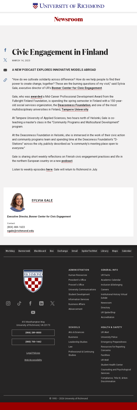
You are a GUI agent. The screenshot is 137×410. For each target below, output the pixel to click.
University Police (109, 335)
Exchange (63, 250)
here (49, 170)
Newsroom (68, 19)
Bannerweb (24, 250)
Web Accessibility (33, 358)
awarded (36, 97)
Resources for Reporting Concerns (113, 347)
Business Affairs (76, 302)
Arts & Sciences (76, 330)
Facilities (105, 353)
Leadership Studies (77, 340)
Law (70, 345)
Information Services (78, 297)
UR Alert (105, 330)
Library (105, 250)
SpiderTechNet (90, 250)
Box (52, 250)
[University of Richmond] (68, 6)
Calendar (126, 250)
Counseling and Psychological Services (116, 370)
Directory (105, 306)
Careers (105, 288)
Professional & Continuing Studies (81, 352)
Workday (10, 250)
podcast (67, 161)
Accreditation (107, 315)
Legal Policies (33, 351)
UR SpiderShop (108, 311)
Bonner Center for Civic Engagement (77, 89)
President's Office (77, 278)
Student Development (79, 293)
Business (73, 335)
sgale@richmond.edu (20, 231)
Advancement (75, 307)
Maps (115, 250)
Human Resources (77, 273)
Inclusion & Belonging (111, 283)
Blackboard (39, 250)
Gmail (75, 250)
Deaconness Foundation (74, 106)
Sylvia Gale (42, 201)
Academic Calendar (111, 278)
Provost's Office (76, 283)
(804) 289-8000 (33, 331)
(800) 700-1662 (33, 340)
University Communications (82, 288)
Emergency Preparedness (113, 340)
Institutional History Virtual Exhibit (114, 294)
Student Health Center (112, 363)
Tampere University (75, 110)
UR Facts (105, 273)
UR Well (105, 358)
